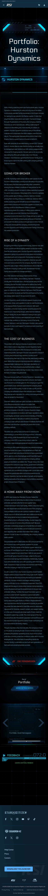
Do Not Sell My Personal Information (24, 893)
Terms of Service (18, 890)
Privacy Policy (6, 890)
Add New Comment (37, 758)
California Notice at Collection (36, 890)
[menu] (4, 5)
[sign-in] (44, 5)
